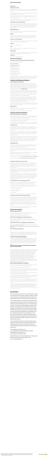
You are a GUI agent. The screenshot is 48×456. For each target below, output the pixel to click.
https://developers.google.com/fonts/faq (30, 156)
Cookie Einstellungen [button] (41, 454)
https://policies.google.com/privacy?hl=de (27, 158)
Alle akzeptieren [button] (45, 454)
